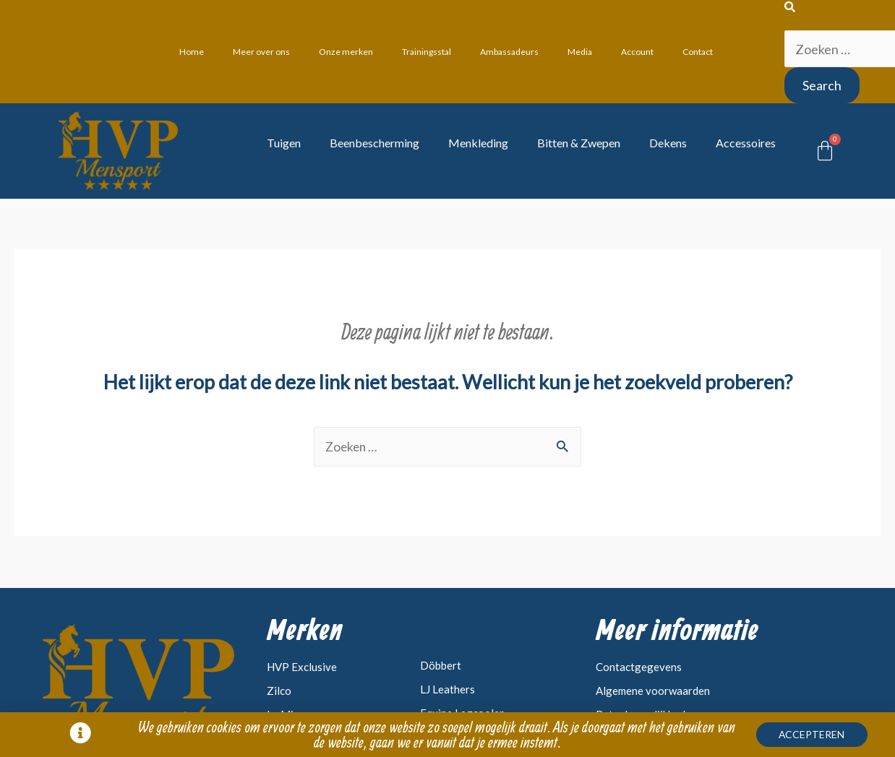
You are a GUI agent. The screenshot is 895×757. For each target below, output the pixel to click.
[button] (820, 735)
